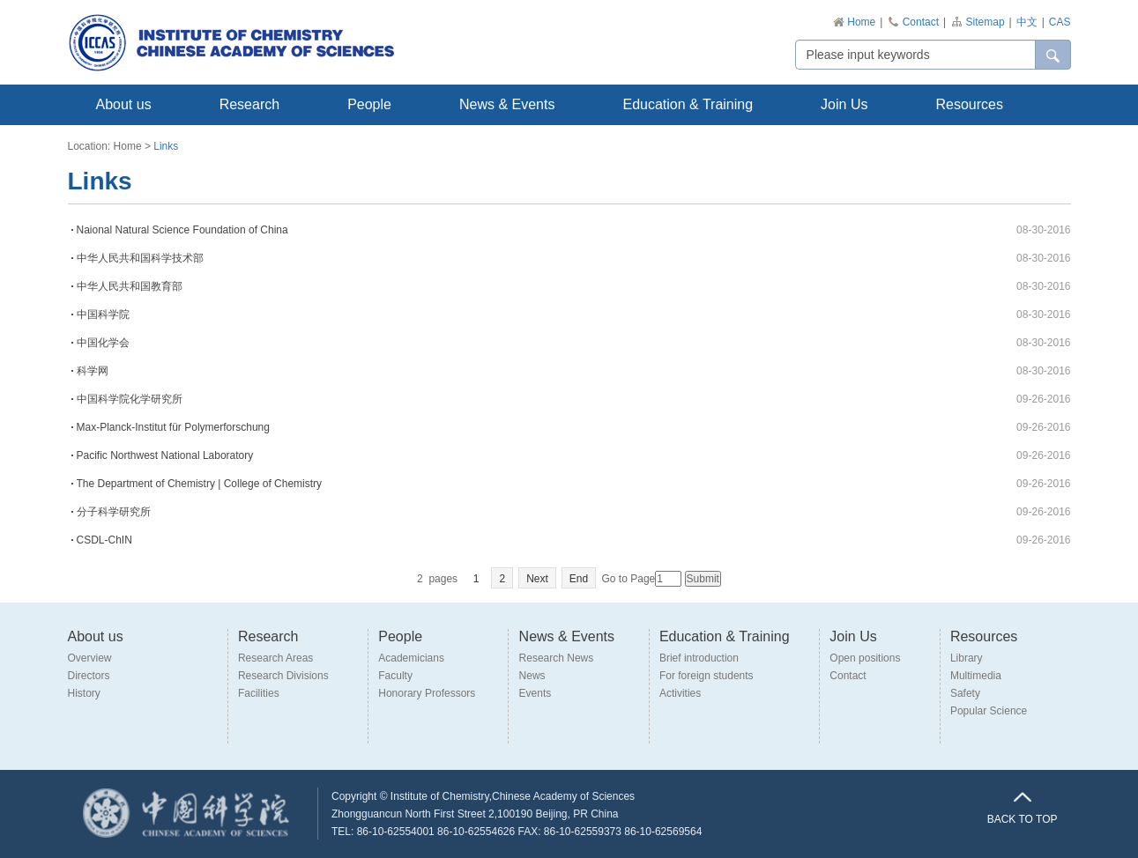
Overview (90, 658)
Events (535, 693)
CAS (1060, 22)
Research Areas (275, 658)
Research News (556, 658)
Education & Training (687, 104)
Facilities (258, 693)
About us (124, 104)
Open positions (864, 658)
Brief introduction (699, 658)
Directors (89, 675)
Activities (680, 693)
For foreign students (706, 675)
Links (165, 146)
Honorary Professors (426, 693)
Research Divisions (283, 675)
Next (537, 579)
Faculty (395, 675)
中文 (1027, 22)
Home (861, 22)
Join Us (844, 104)
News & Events (506, 104)
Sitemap (985, 22)
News (532, 675)
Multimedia (975, 675)
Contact (921, 22)
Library (966, 658)
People (369, 104)
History (84, 693)
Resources (968, 104)
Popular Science (988, 711)
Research (249, 104)
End (578, 579)
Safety (965, 693)
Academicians (411, 658)
